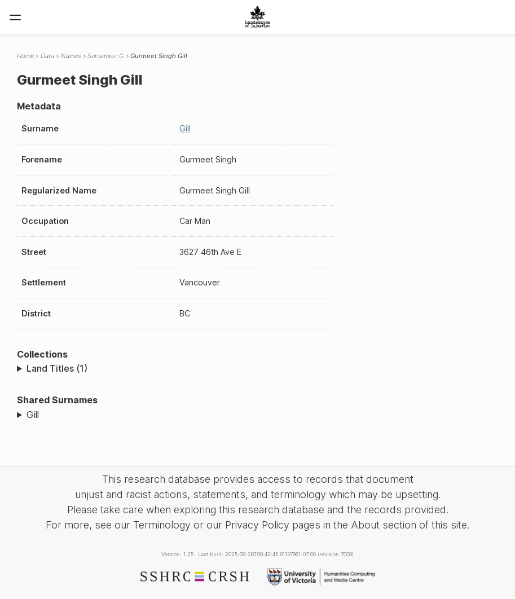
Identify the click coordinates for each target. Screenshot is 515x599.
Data (47, 56)
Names (71, 56)
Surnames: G (105, 56)
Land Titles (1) (57, 368)
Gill (185, 128)
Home (25, 56)
